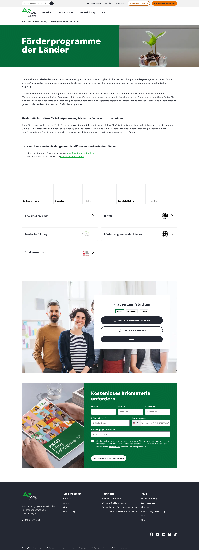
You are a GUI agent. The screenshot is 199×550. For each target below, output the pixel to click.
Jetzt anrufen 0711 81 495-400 (132, 320)
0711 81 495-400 (117, 3)
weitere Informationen (72, 156)
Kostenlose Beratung (97, 3)
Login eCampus (148, 503)
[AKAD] (30, 12)
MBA (65, 507)
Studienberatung (149, 498)
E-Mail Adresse (98, 418)
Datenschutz (114, 446)
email (132, 339)
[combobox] (136, 423)
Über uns (145, 507)
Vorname (122, 406)
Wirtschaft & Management (114, 503)
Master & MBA (65, 12)
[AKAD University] (30, 496)
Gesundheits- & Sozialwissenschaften (120, 507)
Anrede (94, 406)
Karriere (145, 516)
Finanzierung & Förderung (153, 511)
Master (66, 503)
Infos (105, 12)
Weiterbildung (87, 12)
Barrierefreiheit (109, 548)
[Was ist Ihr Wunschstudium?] (35, 3)
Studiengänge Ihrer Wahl (103, 429)
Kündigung (95, 548)
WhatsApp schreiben (132, 330)
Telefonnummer (139, 418)
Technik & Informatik (111, 498)
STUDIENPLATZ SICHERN (139, 3)
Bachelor (46, 12)
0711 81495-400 (31, 520)
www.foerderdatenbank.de (81, 153)
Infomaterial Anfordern (164, 3)
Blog (143, 520)
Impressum (124, 548)
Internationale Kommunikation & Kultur (120, 511)
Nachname (150, 406)
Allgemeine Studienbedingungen (74, 548)
